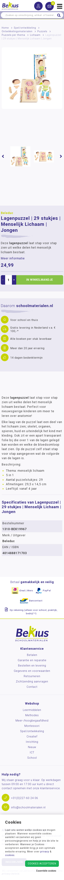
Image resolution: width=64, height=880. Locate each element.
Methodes (32, 715)
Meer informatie (13, 258)
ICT (32, 752)
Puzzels (42, 31)
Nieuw (32, 747)
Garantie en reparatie (32, 660)
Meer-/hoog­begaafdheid (32, 720)
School (32, 757)
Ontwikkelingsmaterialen (17, 31)
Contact (32, 686)
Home (5, 27)
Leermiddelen (32, 710)
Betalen (32, 655)
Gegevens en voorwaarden (32, 671)
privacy (44, 851)
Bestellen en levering (32, 665)
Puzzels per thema (13, 35)
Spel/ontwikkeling (25, 27)
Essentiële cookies (46, 870)
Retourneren (32, 676)
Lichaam (35, 35)
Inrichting (32, 741)
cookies (10, 855)
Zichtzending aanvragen (32, 681)
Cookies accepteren (42, 863)
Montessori (32, 726)
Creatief (32, 736)
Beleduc (7, 213)
